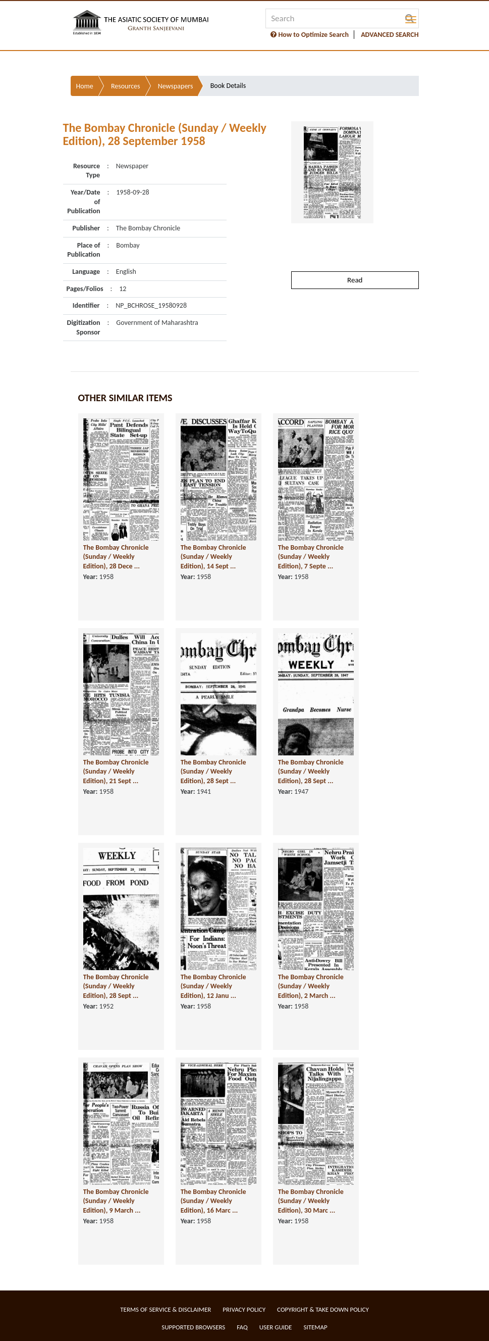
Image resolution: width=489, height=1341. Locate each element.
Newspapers (175, 86)
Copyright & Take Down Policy (323, 1309)
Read (354, 279)
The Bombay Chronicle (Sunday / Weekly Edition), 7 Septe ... (311, 556)
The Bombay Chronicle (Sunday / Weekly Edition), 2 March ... (311, 986)
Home (84, 86)
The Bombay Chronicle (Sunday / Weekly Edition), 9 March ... (116, 1201)
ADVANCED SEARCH (389, 34)
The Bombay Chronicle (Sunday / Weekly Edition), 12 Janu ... (213, 986)
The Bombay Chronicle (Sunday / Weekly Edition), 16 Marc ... (213, 1201)
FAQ (242, 1327)
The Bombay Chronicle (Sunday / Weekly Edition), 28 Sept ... (213, 771)
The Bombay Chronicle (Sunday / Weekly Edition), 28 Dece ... (116, 556)
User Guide (275, 1327)
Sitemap (315, 1327)
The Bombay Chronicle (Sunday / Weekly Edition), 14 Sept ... (213, 556)
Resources (125, 86)
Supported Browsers (193, 1327)
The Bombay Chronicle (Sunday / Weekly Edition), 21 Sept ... (116, 771)
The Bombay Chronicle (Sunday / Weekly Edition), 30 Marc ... (311, 1201)
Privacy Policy (244, 1309)
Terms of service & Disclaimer (165, 1309)
